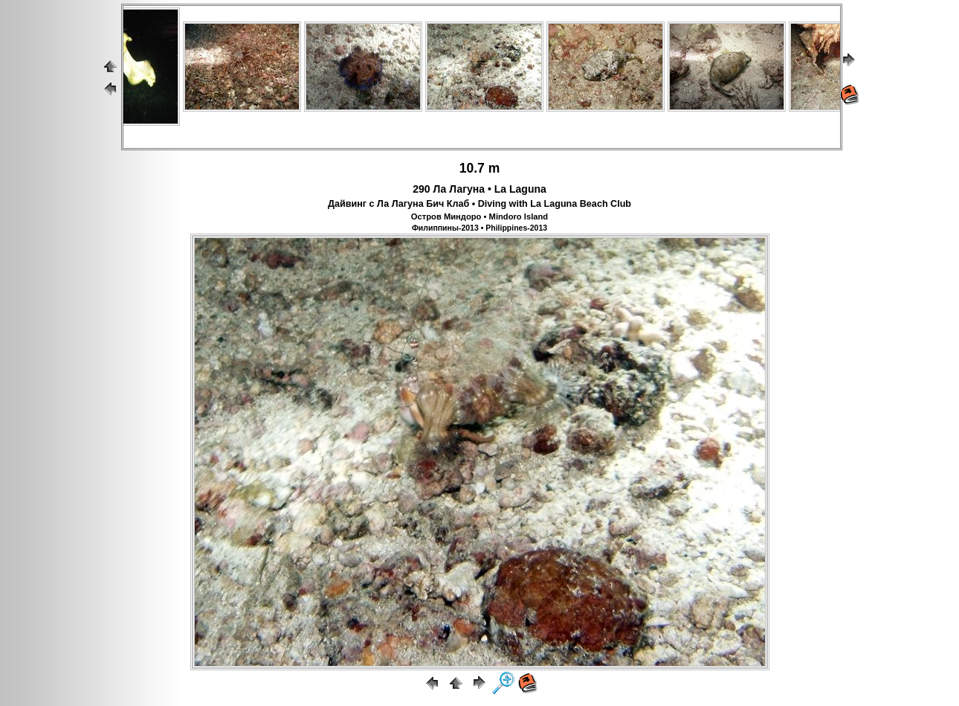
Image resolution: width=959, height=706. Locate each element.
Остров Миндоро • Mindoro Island (479, 216)
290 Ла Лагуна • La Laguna (479, 189)
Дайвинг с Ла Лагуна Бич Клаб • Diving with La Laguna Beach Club (479, 204)
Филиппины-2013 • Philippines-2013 (479, 227)
